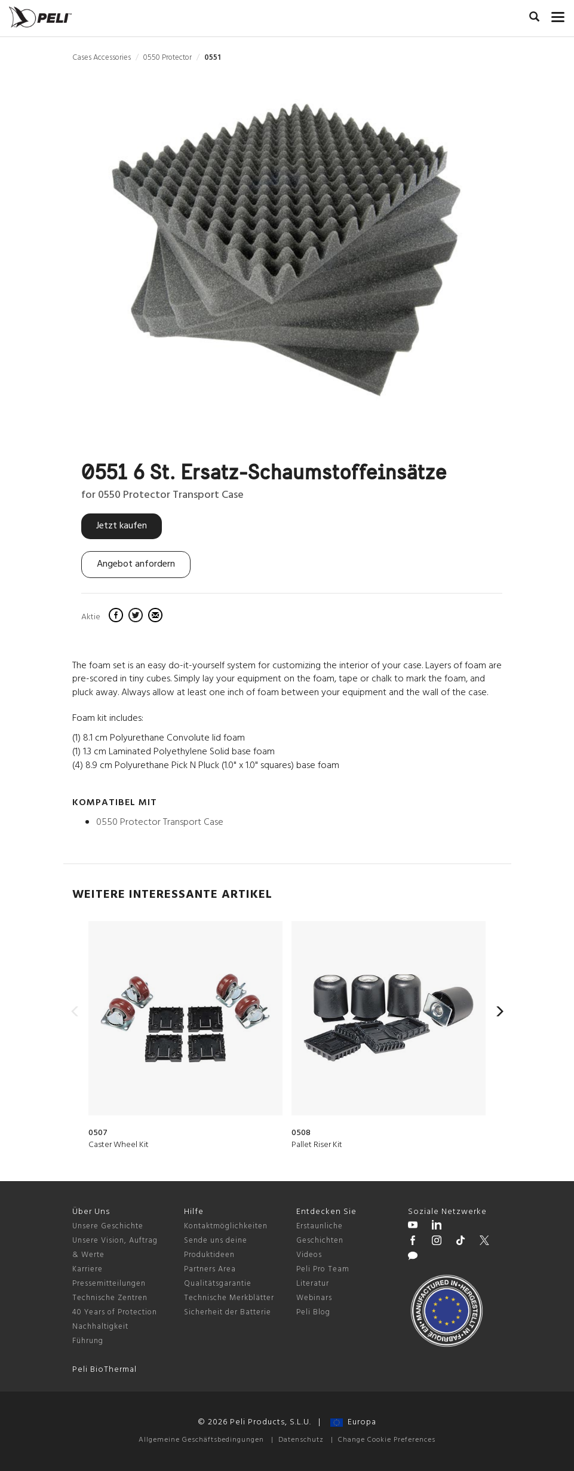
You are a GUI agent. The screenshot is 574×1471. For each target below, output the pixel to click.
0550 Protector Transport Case (159, 822)
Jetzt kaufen (121, 526)
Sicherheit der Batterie (227, 1312)
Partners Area (210, 1269)
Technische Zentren (110, 1298)
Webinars (314, 1298)
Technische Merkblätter (229, 1298)
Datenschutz (301, 1440)
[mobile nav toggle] (558, 15)
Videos (309, 1255)
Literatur (312, 1283)
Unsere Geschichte (107, 1226)
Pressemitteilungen (109, 1283)
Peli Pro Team (322, 1269)
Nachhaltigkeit (100, 1326)
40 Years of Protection (114, 1312)
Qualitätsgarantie (217, 1283)
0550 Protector (167, 57)
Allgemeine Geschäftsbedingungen (201, 1440)
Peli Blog (313, 1312)
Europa (353, 1422)
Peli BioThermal (104, 1370)
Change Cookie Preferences (386, 1440)
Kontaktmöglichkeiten (226, 1226)
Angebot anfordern (136, 564)
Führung (87, 1341)
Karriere (87, 1269)
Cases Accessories (101, 57)
